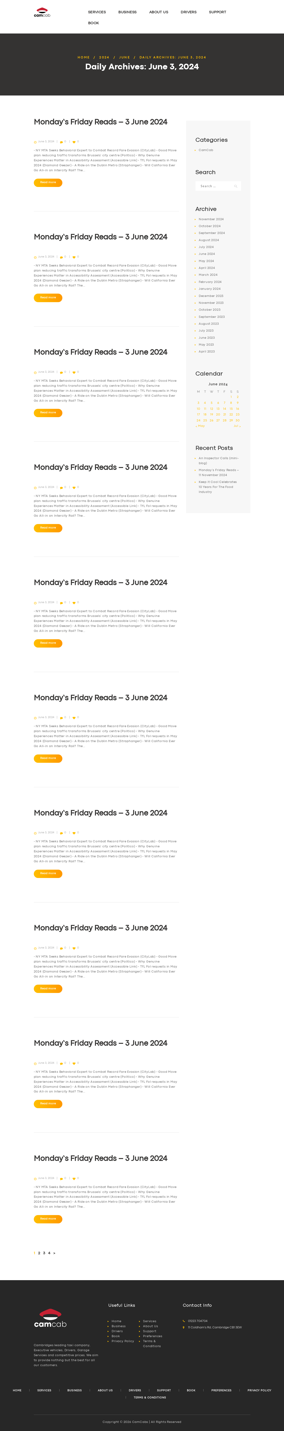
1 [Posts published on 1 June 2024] (231, 397)
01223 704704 (198, 1321)
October (210, 226)
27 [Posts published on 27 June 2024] (218, 420)
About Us (150, 1326)
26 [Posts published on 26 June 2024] (212, 420)
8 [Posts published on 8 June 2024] (231, 403)
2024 (104, 57)
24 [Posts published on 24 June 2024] (199, 420)
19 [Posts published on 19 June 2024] (211, 414)
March (208, 275)
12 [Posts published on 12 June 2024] (211, 409)
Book (116, 1336)
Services (149, 1321)
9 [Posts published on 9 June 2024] (238, 403)
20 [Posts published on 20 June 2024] (218, 414)
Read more (48, 182)
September (212, 233)
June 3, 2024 (46, 141)
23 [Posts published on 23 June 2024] (238, 414)
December (211, 296)
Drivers (117, 1331)
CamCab (206, 150)
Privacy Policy (123, 1341)
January (210, 289)
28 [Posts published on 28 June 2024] (225, 420)
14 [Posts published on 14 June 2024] (224, 409)
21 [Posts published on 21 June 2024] (224, 414)
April (207, 268)
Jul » (237, 426)
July (206, 247)
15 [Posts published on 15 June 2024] (231, 409)
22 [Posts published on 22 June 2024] (231, 414)
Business (118, 1326)
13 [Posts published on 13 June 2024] (218, 409)
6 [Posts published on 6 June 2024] (218, 403)
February (210, 282)
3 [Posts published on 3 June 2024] (198, 403)
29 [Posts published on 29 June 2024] (231, 420)
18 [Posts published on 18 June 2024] (205, 414)
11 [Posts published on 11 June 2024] (205, 409)
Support (149, 1331)
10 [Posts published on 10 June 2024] (198, 409)
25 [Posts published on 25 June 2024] (205, 420)
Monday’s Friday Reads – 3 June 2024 (100, 122)
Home (84, 57)
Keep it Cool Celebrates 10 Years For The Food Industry (218, 487)
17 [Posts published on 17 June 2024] (198, 414)
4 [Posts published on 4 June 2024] (205, 403)
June (124, 57)
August (209, 240)
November (211, 219)
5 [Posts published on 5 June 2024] (212, 403)
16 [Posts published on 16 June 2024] (237, 409)
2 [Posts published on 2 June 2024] (238, 397)
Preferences (152, 1336)
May (206, 261)
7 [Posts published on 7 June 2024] (225, 403)
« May (200, 426)
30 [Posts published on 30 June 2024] (238, 420)
